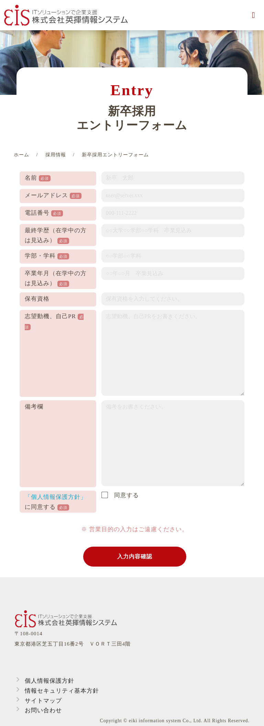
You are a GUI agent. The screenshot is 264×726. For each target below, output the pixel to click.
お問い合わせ (43, 710)
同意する (120, 495)
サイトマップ (43, 700)
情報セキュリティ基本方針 (62, 691)
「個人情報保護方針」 (56, 497)
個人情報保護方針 (49, 681)
